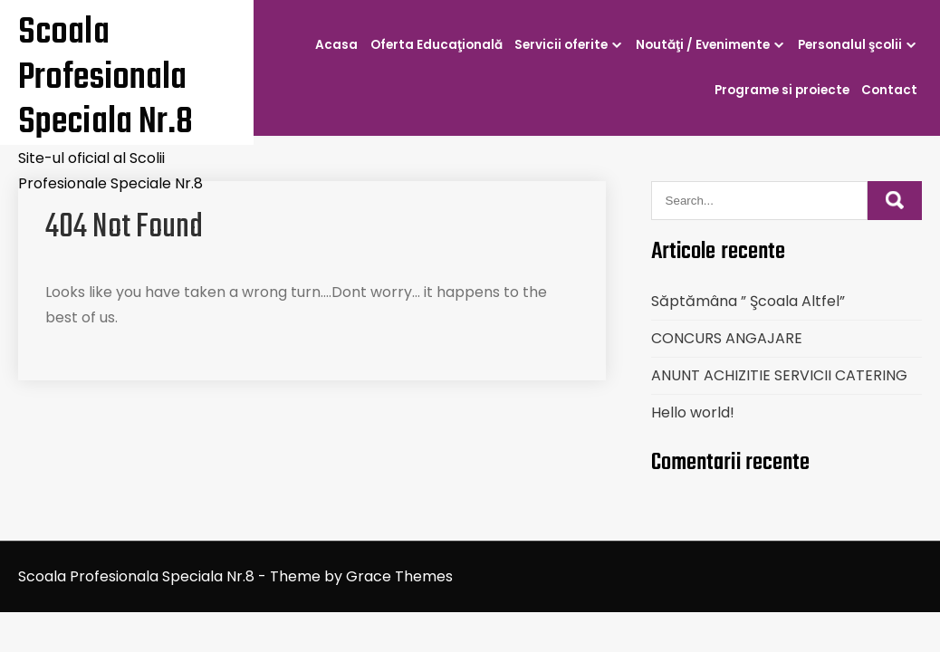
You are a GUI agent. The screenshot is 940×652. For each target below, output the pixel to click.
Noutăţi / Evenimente (703, 44)
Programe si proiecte (782, 90)
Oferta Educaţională (436, 44)
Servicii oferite (561, 44)
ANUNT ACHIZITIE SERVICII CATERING (779, 375)
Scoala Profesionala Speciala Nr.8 (105, 77)
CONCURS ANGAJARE (726, 338)
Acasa (336, 44)
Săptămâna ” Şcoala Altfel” (748, 301)
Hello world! (692, 412)
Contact (889, 90)
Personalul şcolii (850, 44)
